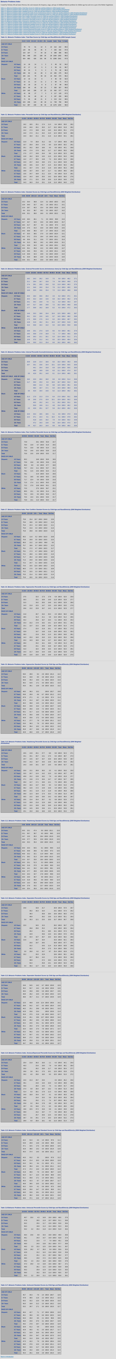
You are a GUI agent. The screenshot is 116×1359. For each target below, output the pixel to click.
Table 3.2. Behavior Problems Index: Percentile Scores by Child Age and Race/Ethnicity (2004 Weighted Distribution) (35, 9)
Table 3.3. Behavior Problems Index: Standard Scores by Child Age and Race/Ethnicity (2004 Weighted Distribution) (35, 11)
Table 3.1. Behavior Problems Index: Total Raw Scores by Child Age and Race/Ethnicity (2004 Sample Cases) (33, 8)
